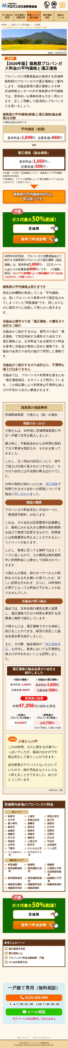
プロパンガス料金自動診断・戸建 (26, 957)
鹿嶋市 (31, 823)
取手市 (31, 844)
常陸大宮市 (53, 816)
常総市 (11, 841)
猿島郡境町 (33, 888)
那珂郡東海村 (15, 878)
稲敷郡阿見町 (35, 884)
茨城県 (37, 25)
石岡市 (50, 834)
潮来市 (31, 837)
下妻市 (11, 848)
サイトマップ (22, 1038)
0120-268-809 (34, 998)
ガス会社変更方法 (18, 962)
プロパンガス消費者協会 (39, 1043)
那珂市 (31, 827)
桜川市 (50, 820)
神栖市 (31, 834)
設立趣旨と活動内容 (20, 16)
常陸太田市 (33, 820)
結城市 (11, 830)
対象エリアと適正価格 (34, 16)
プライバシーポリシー (41, 1038)
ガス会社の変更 (7, 16)
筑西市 (31, 830)
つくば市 (52, 848)
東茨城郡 (12, 864)
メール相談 (34, 1012)
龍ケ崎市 (12, 823)
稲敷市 (11, 834)
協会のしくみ (60, 16)
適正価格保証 (47, 16)
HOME (4, 25)
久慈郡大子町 (54, 868)
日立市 (50, 837)
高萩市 (50, 823)
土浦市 (31, 816)
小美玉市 (32, 841)
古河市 (11, 844)
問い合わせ (22, 494)
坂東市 (11, 816)
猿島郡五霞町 (15, 884)
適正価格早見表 (17, 948)
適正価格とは (16, 953)
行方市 (50, 827)
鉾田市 (11, 827)
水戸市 (11, 820)
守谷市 (50, 841)
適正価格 (52, 484)
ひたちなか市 (35, 848)
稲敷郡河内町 (15, 888)
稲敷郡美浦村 (54, 884)
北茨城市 (52, 844)
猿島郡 (31, 864)
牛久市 (11, 837)
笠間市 (50, 830)
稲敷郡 (50, 864)
